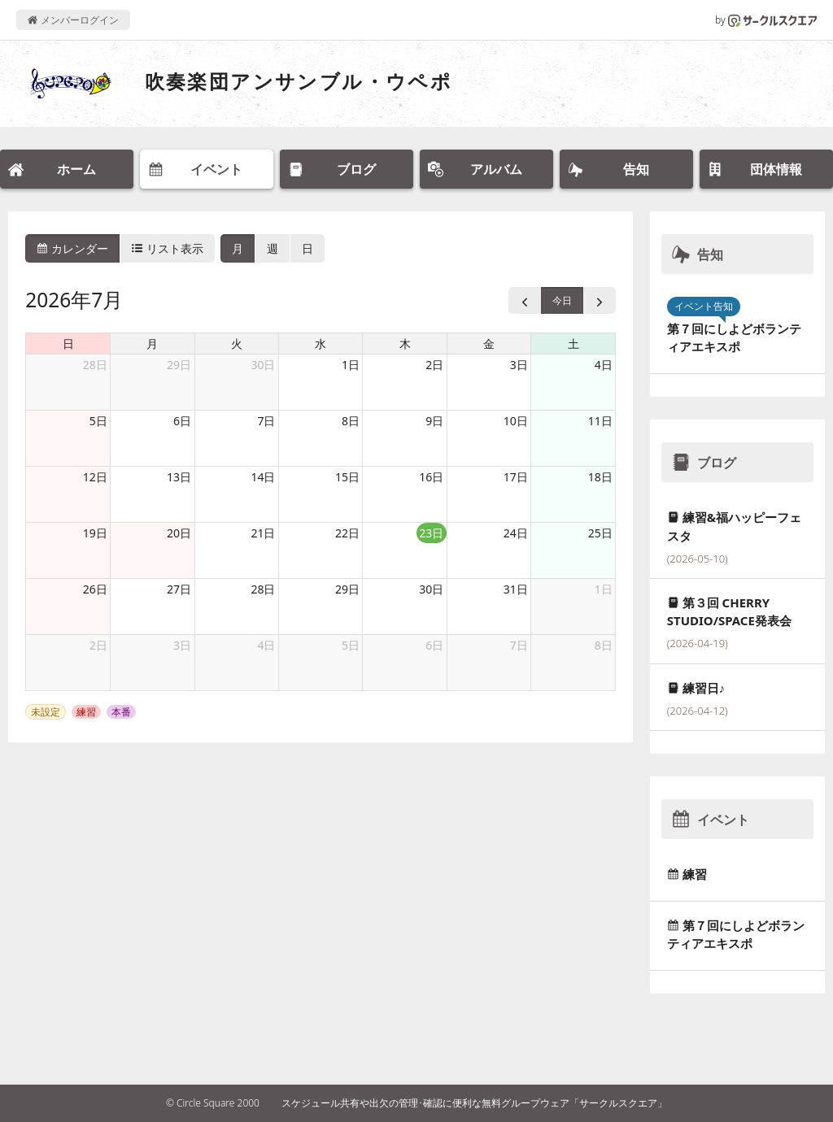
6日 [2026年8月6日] (434, 645)
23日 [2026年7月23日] (431, 533)
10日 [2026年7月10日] (516, 420)
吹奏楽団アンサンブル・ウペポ (299, 80)
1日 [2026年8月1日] (604, 589)
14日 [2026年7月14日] (263, 477)
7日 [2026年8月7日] (519, 645)
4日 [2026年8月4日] (266, 645)
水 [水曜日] (320, 343)
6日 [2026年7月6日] (182, 420)
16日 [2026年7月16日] (431, 477)
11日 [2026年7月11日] (600, 420)
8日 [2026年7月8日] (351, 420)
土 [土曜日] (573, 343)
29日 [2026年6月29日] (179, 364)
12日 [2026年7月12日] (95, 477)
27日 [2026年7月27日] (179, 589)
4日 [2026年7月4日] (604, 364)
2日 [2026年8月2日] (98, 645)
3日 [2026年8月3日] (182, 645)
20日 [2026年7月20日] (179, 533)
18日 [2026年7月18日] (600, 477)
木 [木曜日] (405, 343)
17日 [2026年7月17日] (516, 477)
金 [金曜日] (489, 343)
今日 (562, 300)
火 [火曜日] (236, 343)
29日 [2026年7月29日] (347, 589)
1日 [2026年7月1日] (351, 364)
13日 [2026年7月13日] (179, 477)
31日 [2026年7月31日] (516, 589)
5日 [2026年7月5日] (98, 420)
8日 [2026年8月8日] (604, 645)
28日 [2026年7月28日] (263, 589)
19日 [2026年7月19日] (95, 533)
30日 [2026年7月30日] (431, 589)
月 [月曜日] (152, 343)
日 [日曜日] (68, 343)
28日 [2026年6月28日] (95, 364)
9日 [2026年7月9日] (434, 420)
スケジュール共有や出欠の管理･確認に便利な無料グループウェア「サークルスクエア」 (474, 1103)
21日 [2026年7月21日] (263, 533)
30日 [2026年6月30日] (263, 364)
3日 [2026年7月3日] (519, 364)
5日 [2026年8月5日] (351, 645)
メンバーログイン (73, 20)
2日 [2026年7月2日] (434, 364)
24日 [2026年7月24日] (516, 533)
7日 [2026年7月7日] (266, 420)
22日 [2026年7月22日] (347, 533)
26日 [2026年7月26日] (95, 589)
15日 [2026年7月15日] (347, 477)
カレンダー (72, 248)
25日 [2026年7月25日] (600, 533)
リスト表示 (167, 248)
